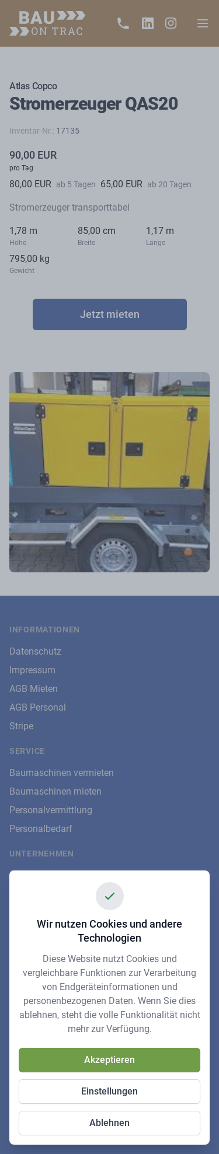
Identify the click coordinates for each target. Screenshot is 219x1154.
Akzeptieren (109, 1059)
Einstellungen (109, 1091)
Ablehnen (109, 1122)
